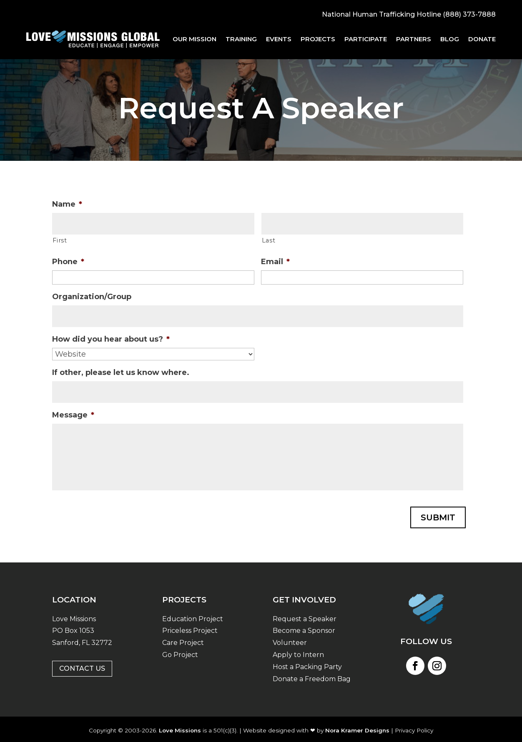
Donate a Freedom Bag (312, 676)
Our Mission (194, 39)
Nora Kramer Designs (357, 727)
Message (73, 415)
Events (278, 39)
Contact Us (82, 666)
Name (67, 204)
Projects (318, 39)
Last (269, 240)
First (60, 240)
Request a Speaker (304, 616)
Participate (365, 39)
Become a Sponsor (304, 628)
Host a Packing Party (307, 664)
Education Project (192, 616)
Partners (413, 39)
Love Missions (180, 727)
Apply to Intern (298, 652)
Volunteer (290, 640)
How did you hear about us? (111, 339)
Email (275, 261)
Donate (482, 39)
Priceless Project (190, 628)
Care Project (183, 640)
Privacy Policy (414, 727)
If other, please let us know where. (120, 372)
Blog (449, 39)
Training (241, 39)
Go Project (180, 652)
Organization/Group (91, 296)
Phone (68, 261)
